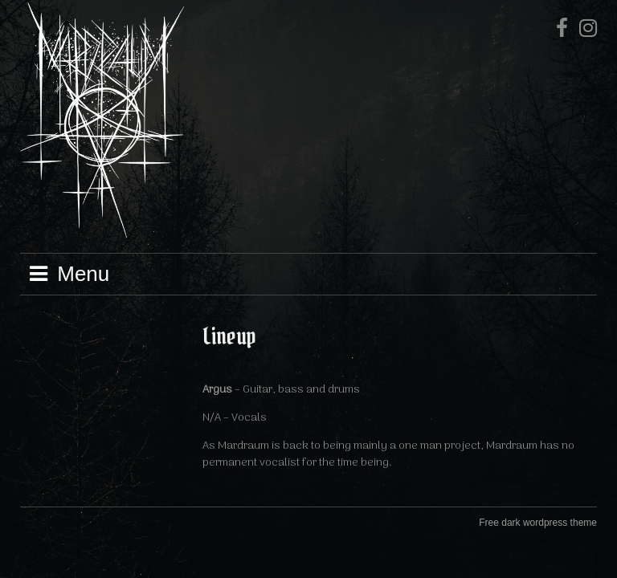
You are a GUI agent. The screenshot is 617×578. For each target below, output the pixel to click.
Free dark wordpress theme (538, 522)
